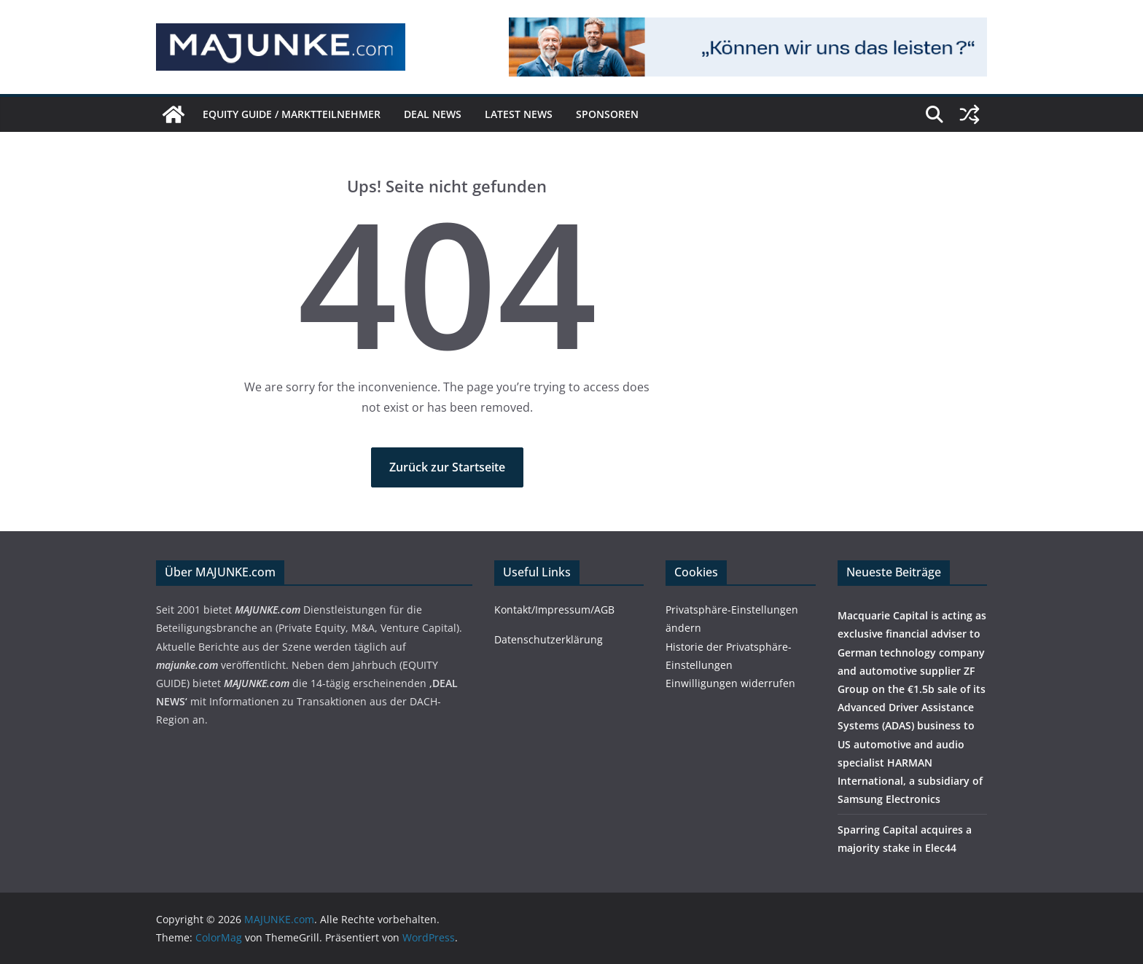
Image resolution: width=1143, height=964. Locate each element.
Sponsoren (607, 114)
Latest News (519, 114)
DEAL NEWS (432, 114)
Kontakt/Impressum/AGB (554, 609)
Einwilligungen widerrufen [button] (730, 683)
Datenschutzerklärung (548, 639)
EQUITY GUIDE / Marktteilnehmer (292, 114)
